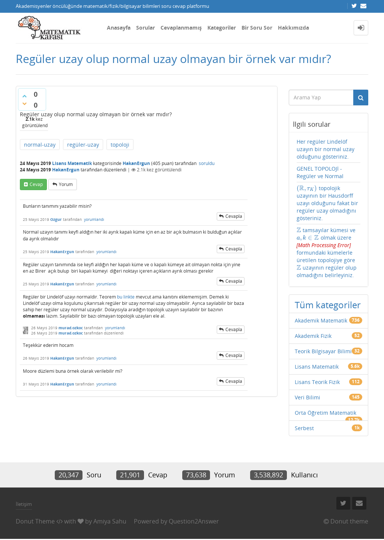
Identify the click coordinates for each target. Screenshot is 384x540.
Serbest (304, 428)
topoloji (120, 144)
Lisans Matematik (72, 163)
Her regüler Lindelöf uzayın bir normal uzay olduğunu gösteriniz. (325, 149)
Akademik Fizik (313, 335)
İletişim (24, 504)
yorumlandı (94, 219)
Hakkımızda (293, 27)
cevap (36, 184)
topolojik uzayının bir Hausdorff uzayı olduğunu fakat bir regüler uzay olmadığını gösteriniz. (327, 203)
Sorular (145, 27)
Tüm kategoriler (328, 304)
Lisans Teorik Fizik (317, 382)
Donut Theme (35, 521)
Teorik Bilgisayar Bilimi (323, 351)
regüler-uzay (83, 144)
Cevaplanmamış (181, 27)
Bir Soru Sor (257, 27)
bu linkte (126, 297)
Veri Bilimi (307, 397)
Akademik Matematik (321, 320)
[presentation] (307, 188)
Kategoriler (221, 27)
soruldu (206, 163)
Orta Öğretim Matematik (325, 412)
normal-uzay (40, 144)
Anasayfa (118, 27)
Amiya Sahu (109, 521)
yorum (66, 184)
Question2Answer (194, 521)
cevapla (233, 216)
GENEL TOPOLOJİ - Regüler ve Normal (320, 172)
